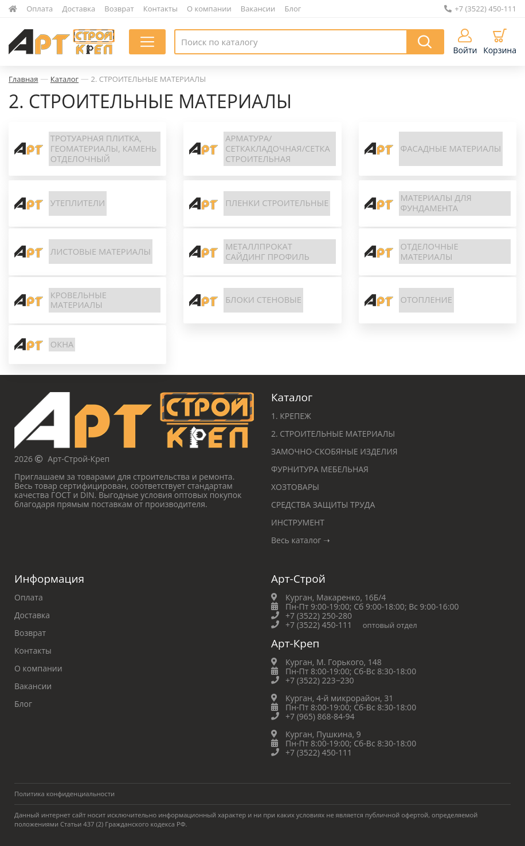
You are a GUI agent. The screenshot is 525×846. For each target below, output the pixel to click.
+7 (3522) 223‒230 (319, 680)
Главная (23, 79)
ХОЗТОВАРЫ (295, 486)
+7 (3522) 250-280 (318, 615)
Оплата (39, 8)
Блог (293, 8)
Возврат (119, 8)
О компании (209, 8)
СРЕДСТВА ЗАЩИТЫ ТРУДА (323, 504)
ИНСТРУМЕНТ (297, 522)
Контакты (160, 8)
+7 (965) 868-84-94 (320, 716)
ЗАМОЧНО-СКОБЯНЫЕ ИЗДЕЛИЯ (334, 451)
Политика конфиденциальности (64, 793)
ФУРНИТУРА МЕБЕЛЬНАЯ (320, 469)
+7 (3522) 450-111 (480, 8)
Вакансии (258, 8)
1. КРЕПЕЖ (291, 415)
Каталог (64, 79)
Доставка (79, 8)
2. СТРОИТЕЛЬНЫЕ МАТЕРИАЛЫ (148, 79)
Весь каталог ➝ (300, 540)
